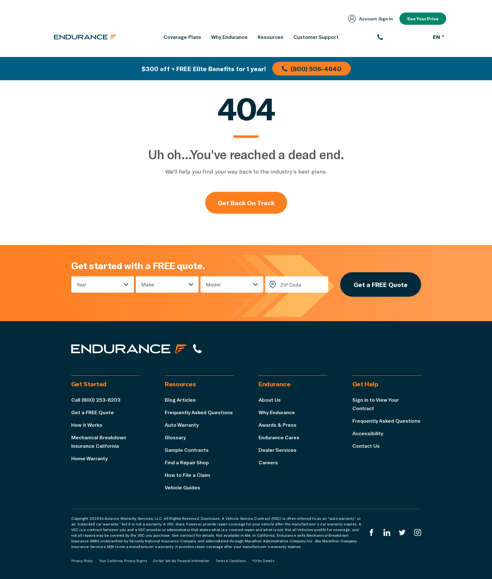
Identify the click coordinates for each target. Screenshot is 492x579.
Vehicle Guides (182, 487)
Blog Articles (180, 400)
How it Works (86, 425)
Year (81, 284)
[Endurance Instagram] (417, 532)
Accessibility (367, 433)
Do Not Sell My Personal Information (181, 561)
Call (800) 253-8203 (95, 400)
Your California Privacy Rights (123, 561)
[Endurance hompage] (129, 348)
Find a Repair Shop (187, 462)
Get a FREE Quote (381, 284)
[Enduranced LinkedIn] (386, 532)
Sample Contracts (187, 450)
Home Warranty (89, 458)
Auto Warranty (182, 425)
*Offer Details (263, 561)
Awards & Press (278, 425)
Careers (268, 462)
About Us (270, 400)
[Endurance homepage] (85, 36)
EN (439, 37)
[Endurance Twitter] (402, 532)
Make (147, 284)
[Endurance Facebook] (371, 532)
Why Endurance (277, 412)
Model (213, 284)
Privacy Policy (82, 561)
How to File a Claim (187, 475)
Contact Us (366, 446)
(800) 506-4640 (311, 68)
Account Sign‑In (370, 19)
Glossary (175, 437)
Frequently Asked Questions (199, 412)
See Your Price (423, 18)
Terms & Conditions (231, 561)
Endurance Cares (279, 437)
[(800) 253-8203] (402, 37)
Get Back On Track (246, 202)
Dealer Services (278, 450)
